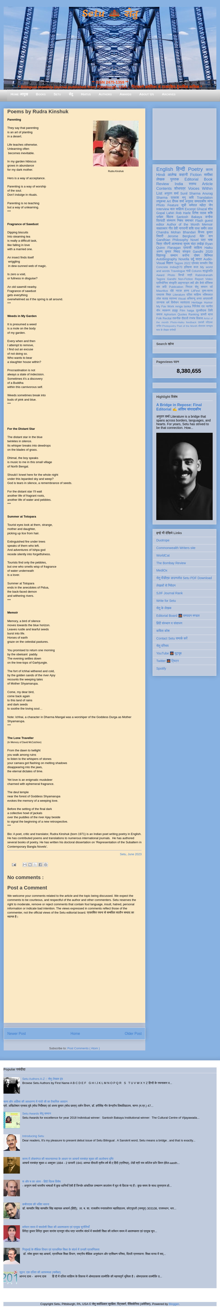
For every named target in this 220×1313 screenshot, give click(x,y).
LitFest (195, 290)
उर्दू (192, 259)
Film (182, 310)
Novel (194, 240)
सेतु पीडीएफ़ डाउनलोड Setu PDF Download (184, 578)
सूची (183, 205)
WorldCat (163, 555)
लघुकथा (160, 201)
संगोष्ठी (173, 329)
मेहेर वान (206, 236)
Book (208, 179)
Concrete (162, 267)
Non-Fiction (185, 279)
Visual (182, 298)
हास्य (186, 290)
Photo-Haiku (177, 322)
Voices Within (200, 188)
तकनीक (176, 318)
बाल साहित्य (177, 209)
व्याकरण (166, 310)
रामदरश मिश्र (163, 294)
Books (41, 94)
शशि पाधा (194, 228)
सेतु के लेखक (163, 608)
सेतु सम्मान (201, 287)
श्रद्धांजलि (208, 271)
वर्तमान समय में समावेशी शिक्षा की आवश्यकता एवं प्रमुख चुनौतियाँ (56, 1227)
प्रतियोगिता (162, 283)
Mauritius (162, 290)
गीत (170, 228)
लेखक (160, 179)
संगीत (158, 326)
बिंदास (169, 217)
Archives (169, 94)
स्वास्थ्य (173, 298)
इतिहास (188, 267)
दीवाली (185, 318)
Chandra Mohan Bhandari (176, 232)
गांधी (188, 271)
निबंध (180, 220)
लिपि (210, 310)
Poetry (195, 169)
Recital (167, 318)
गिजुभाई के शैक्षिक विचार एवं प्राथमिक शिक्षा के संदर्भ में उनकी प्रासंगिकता (60, 1249)
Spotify (161, 668)
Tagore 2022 (182, 263)
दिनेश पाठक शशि (202, 213)
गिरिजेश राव (198, 306)
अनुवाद (189, 201)
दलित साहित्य (194, 294)
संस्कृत (186, 251)
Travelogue (178, 271)
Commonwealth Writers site (175, 548)
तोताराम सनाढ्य (205, 326)
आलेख (172, 175)
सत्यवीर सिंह (206, 263)
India (179, 184)
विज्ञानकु (161, 255)
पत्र (203, 240)
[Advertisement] (184, 133)
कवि (191, 197)
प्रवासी (187, 247)
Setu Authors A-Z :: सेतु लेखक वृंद (42, 1079)
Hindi (160, 175)
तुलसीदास (201, 310)
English (164, 169)
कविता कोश (163, 631)
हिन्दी (180, 169)
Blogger (174, 1304)
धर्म (167, 302)
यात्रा (198, 259)
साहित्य (198, 247)
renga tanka (183, 306)
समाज (159, 314)
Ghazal (202, 209)
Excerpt (190, 209)
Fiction (195, 175)
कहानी (183, 175)
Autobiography (166, 259)
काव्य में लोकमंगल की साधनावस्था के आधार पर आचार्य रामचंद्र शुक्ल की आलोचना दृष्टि (68, 1158)
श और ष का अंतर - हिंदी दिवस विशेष (41, 1181)
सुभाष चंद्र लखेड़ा (193, 244)
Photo (171, 275)
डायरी (203, 314)
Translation (205, 197)
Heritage (197, 302)
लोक (158, 298)
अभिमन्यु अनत (194, 298)
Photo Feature (167, 205)
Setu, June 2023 (131, 854)
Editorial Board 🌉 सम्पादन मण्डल (178, 615)
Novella (184, 259)
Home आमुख (19, 94)
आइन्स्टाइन (183, 283)
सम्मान (174, 255)
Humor (208, 302)
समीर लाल (207, 228)
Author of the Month (183, 224)
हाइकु (175, 310)
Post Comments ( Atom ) (83, 1048)
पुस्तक (174, 179)
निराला (189, 287)
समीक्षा (208, 175)
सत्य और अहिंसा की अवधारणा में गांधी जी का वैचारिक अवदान (35, 1101)
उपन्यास (160, 302)
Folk (159, 318)
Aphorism (170, 314)
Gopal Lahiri (165, 213)
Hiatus (86, 94)
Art (169, 201)
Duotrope (163, 540)
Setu (57, 94)
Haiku (208, 247)
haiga (190, 310)
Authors (105, 94)
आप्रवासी (208, 298)
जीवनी (166, 244)
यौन (158, 310)
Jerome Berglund (181, 236)
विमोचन (175, 302)
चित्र (159, 244)
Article (207, 184)
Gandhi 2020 (203, 251)
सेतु (71, 94)
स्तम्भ (192, 184)
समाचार (189, 220)
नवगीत (209, 306)
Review (162, 184)
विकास (199, 318)
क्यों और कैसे (197, 283)
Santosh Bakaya (189, 217)
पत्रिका (209, 322)
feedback (191, 322)
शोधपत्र (179, 188)
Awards (126, 94)
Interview (162, 209)
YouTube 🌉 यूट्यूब (169, 653)
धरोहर (159, 217)
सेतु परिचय (162, 646)
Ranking (193, 314)
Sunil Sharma (190, 193)
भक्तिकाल (208, 294)
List (159, 193)
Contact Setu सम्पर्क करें (171, 638)
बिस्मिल (208, 255)
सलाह (165, 298)
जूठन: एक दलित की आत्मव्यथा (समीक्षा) (40, 1272)
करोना (185, 255)
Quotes (182, 314)
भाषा (210, 240)
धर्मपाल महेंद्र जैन (201, 205)
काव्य (209, 169)
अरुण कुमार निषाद (168, 251)
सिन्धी (181, 275)
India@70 (176, 267)
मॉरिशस (209, 283)
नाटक (179, 290)
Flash (199, 220)
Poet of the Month (187, 326)
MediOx (161, 570)
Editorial (191, 179)
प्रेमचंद (195, 263)
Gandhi (171, 279)
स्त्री (189, 275)
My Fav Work (165, 306)
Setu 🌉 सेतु (110, 13)
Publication (176, 287)
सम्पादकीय (200, 201)
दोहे (171, 290)
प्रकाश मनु (178, 197)
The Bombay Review (171, 563)
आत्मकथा (176, 244)
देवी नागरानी (181, 228)
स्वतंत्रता (185, 302)
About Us (146, 94)
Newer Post (16, 1034)
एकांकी (201, 322)
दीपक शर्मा (178, 201)
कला (196, 267)
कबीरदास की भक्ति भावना (35, 1204)
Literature (179, 294)
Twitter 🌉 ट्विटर (167, 661)
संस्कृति (173, 283)
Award (160, 275)
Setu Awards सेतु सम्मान (36, 1113)
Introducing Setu (33, 1136)
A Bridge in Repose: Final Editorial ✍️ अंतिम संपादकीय (179, 407)
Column (196, 271)
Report (199, 279)
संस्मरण (171, 220)
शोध (210, 209)
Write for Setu (166, 601)
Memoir (207, 224)
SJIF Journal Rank (169, 593)
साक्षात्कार (162, 228)
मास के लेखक (162, 329)
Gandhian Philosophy (172, 240)
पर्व (211, 287)
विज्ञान (169, 263)
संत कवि (161, 287)
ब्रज (210, 314)
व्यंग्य (210, 201)
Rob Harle (183, 213)
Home (75, 1034)
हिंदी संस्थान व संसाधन (169, 623)
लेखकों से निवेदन (166, 585)
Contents (164, 188)
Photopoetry (169, 326)
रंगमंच (192, 318)
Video (209, 279)
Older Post (133, 1034)
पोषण (197, 255)
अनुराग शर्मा (171, 193)
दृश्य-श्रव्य (207, 290)
